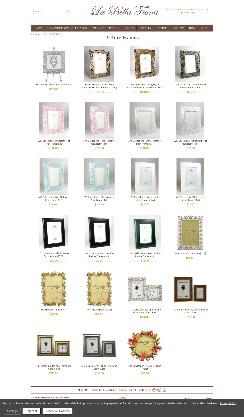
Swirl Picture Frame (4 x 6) (99, 309)
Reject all (31, 411)
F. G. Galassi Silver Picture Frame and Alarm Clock (99, 367)
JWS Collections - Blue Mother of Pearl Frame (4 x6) (99, 199)
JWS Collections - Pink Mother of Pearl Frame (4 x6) (99, 142)
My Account (203, 9)
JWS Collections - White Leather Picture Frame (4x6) (190, 199)
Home (34, 34)
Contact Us (143, 390)
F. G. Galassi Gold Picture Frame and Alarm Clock (53, 367)
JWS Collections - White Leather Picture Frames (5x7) (144, 199)
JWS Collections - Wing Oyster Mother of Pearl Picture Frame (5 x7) (99, 86)
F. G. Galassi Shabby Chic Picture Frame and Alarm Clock (145, 311)
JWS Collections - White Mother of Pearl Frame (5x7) (144, 142)
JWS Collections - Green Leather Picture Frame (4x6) (144, 255)
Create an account (185, 9)
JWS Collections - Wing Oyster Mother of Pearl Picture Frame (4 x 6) (145, 86)
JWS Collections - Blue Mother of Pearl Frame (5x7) (54, 199)
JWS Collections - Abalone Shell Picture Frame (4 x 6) (190, 86)
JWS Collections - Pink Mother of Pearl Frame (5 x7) (54, 142)
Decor (43, 34)
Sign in (169, 9)
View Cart (189, 12)
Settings (12, 411)
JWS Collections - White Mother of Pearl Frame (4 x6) (190, 142)
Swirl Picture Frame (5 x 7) (53, 309)
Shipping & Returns (103, 390)
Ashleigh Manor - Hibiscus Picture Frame (145, 367)
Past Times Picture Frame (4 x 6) (190, 253)
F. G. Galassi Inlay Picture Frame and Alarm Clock (190, 311)
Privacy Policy (126, 390)
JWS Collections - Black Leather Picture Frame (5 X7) (53, 255)
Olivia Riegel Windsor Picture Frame (53, 84)
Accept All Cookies (58, 411)
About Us (83, 390)
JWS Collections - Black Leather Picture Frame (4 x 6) (99, 255)
